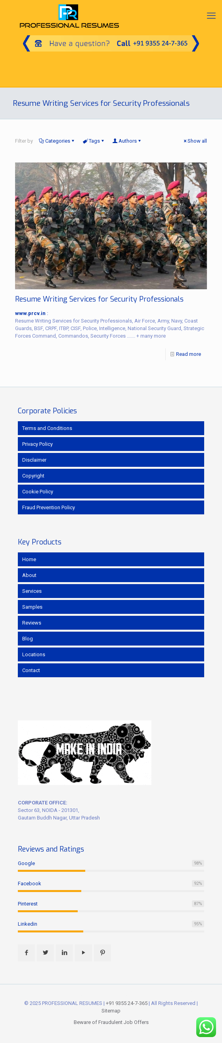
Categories (57, 141)
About (29, 575)
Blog (27, 639)
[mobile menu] (211, 16)
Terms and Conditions (47, 428)
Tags (93, 141)
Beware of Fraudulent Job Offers (111, 1022)
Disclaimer (34, 460)
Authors (127, 141)
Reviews (31, 623)
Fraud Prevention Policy (48, 507)
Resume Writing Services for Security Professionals (99, 299)
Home (29, 559)
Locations (33, 654)
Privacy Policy (37, 444)
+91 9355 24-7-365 (126, 1003)
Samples (32, 607)
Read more (188, 354)
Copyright (33, 476)
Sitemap (111, 1011)
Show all (194, 141)
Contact (31, 670)
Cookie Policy (37, 492)
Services (32, 591)
